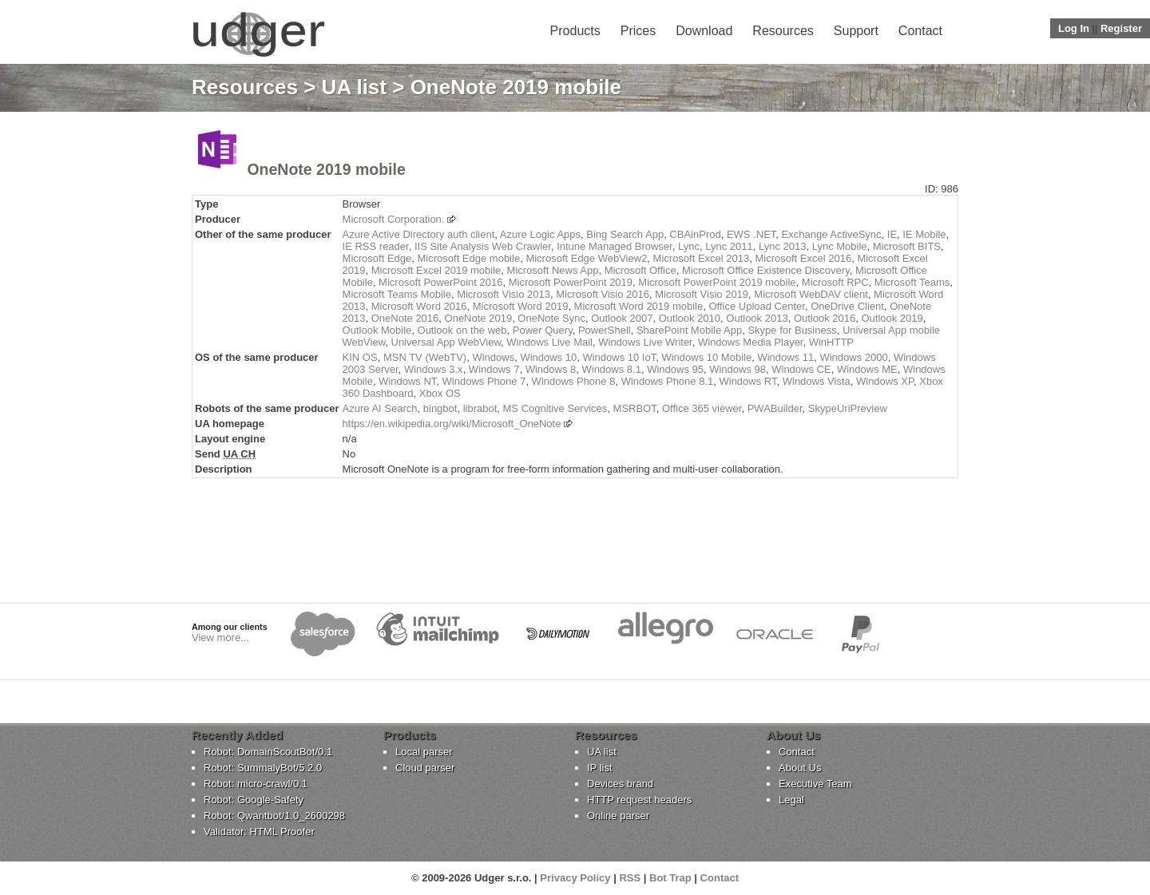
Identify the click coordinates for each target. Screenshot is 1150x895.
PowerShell (604, 330)
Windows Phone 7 (484, 381)
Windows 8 (551, 369)
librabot (480, 408)
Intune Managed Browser (614, 246)
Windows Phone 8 (574, 381)
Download (704, 31)
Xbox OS (440, 393)
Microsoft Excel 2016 (803, 258)
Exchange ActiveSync (832, 234)
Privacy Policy (575, 878)
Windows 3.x (433, 369)
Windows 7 (494, 369)
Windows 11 (785, 357)
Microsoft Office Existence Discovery (766, 270)
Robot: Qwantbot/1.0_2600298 (274, 816)
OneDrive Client (847, 306)
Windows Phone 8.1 (667, 381)
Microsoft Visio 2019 (701, 294)
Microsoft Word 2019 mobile (639, 306)
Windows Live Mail (549, 342)
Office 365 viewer (701, 408)
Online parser (618, 816)
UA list (354, 87)
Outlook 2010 (689, 318)
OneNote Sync (551, 318)
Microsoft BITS (907, 246)
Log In (1073, 28)
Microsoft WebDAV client (811, 294)
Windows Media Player (750, 342)
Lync (689, 246)
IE (892, 234)
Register (1121, 28)
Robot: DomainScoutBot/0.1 (268, 752)
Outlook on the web (462, 330)
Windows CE (801, 369)
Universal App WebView (446, 342)
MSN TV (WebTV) (424, 357)
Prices (638, 31)
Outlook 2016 (824, 318)
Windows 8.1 (610, 369)
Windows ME (867, 369)
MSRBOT (634, 408)
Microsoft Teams (912, 282)
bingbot (440, 408)
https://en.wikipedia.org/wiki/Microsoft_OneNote (452, 424)
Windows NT (407, 381)
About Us (800, 768)
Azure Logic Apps (540, 234)
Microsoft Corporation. (394, 219)
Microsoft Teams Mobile (397, 294)
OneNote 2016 (405, 318)
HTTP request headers (639, 800)
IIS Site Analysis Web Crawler (482, 246)
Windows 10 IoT (619, 357)
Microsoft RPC (835, 282)
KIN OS (360, 357)
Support (856, 31)
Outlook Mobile (377, 330)
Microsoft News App (553, 270)
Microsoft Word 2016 (419, 306)
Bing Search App (625, 234)
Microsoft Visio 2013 (503, 294)
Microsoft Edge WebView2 (586, 258)
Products (575, 31)
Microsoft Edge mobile (469, 258)
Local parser (424, 752)
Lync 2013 (783, 246)
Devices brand (620, 784)
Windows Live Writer (645, 342)
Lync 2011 (729, 246)
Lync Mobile (839, 246)
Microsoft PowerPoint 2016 (440, 282)
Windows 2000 (853, 357)
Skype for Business (792, 330)
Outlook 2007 (621, 318)
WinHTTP (831, 342)
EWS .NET (751, 234)
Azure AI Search (380, 408)
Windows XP (885, 381)
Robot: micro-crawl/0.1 (255, 784)
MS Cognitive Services (555, 408)
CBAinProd (694, 234)
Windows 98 (737, 369)
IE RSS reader (376, 246)
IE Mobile (924, 234)
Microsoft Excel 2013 (701, 258)
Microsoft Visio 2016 (602, 294)
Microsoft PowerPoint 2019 (570, 282)
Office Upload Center (756, 306)
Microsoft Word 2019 (521, 306)
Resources (782, 31)
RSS (629, 878)
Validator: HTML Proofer (259, 832)
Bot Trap (670, 878)
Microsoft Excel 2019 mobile (436, 270)
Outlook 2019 (891, 318)
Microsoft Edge (377, 258)
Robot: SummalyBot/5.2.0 (263, 768)
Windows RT (747, 381)
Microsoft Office (640, 270)
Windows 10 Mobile (706, 357)
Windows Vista (817, 381)
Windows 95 (675, 369)
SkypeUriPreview (847, 408)
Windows (493, 357)
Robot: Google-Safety (253, 800)
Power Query (543, 330)
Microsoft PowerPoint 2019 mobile (716, 282)
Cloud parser (424, 768)
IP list (600, 768)
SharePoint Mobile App (689, 330)
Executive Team (815, 784)
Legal (791, 800)
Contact (920, 31)
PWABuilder (775, 408)
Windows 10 (548, 357)
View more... (220, 638)
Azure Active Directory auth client (419, 234)
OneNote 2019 (479, 318)
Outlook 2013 (756, 318)
